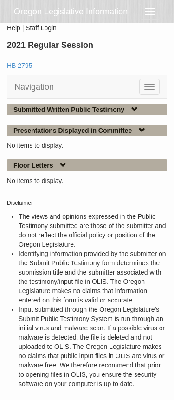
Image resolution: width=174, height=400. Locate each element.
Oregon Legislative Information (71, 11)
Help (13, 28)
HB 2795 (19, 65)
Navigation (34, 87)
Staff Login (41, 28)
